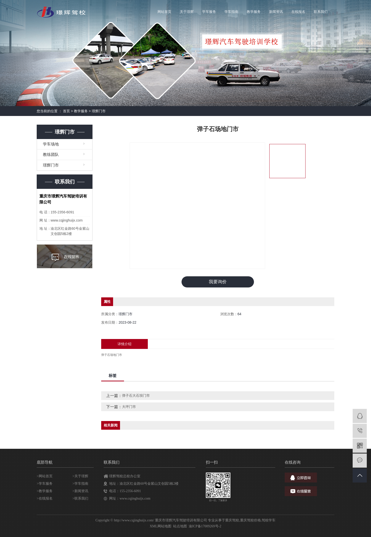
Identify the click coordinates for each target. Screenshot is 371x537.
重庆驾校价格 (250, 520)
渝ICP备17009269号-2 (205, 526)
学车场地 (51, 144)
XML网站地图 (160, 526)
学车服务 (209, 12)
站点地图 (180, 526)
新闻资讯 (276, 12)
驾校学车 (269, 520)
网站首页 (164, 12)
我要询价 (218, 281)
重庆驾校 (232, 520)
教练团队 (51, 154)
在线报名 (298, 12)
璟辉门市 (99, 111)
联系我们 (321, 12)
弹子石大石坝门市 (136, 395)
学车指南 (231, 12)
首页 (66, 111)
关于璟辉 (187, 12)
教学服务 (254, 12)
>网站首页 (45, 476)
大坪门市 (129, 407)
